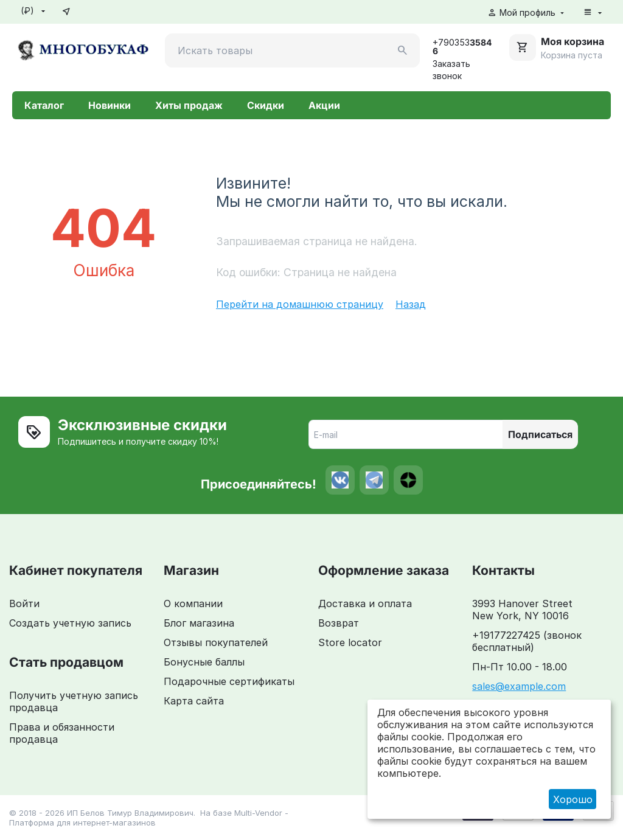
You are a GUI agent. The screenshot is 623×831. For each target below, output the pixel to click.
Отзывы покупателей (216, 642)
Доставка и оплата (365, 603)
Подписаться (540, 434)
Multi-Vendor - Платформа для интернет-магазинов (148, 817)
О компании (193, 603)
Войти (24, 603)
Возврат (338, 623)
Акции (324, 105)
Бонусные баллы (204, 662)
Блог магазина (199, 623)
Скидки (265, 105)
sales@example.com (519, 686)
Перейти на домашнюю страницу (299, 304)
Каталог (44, 105)
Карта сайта (194, 701)
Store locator (350, 642)
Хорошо (573, 799)
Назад (410, 304)
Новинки (109, 105)
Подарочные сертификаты (229, 681)
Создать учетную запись (70, 623)
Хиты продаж (189, 105)
